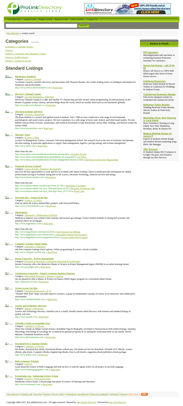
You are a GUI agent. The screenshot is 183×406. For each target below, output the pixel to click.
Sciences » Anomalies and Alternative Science (25, 54)
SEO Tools (133, 394)
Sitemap (123, 394)
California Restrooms (154, 81)
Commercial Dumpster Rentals (159, 94)
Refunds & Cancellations (77, 394)
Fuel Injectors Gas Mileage (68, 232)
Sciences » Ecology (33, 200)
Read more (58, 87)
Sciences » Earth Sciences (16, 57)
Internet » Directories (33, 308)
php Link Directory (117, 402)
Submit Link (26, 394)
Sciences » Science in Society (18, 61)
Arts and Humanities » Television (39, 97)
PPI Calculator (150, 52)
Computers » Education (34, 246)
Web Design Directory (86, 402)
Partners (46, 394)
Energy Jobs (79, 191)
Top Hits (38, 394)
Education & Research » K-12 (37, 291)
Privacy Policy (58, 394)
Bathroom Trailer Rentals (156, 105)
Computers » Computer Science (19, 46)
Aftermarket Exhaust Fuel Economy (71, 234)
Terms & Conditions (99, 394)
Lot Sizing (81, 157)
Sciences (9, 50)
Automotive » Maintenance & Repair (40, 215)
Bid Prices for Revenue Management (101, 159)
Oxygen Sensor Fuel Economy (74, 237)
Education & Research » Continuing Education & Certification (52, 261)
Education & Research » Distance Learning (43, 276)
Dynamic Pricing (79, 154)
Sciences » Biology (33, 79)
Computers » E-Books (34, 326)
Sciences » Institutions (34, 114)
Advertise (114, 394)
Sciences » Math (31, 137)
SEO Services (150, 149)
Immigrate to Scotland (76, 185)
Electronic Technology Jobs (82, 188)
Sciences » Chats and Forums (37, 379)
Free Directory (13, 33)
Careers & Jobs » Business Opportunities (42, 169)
